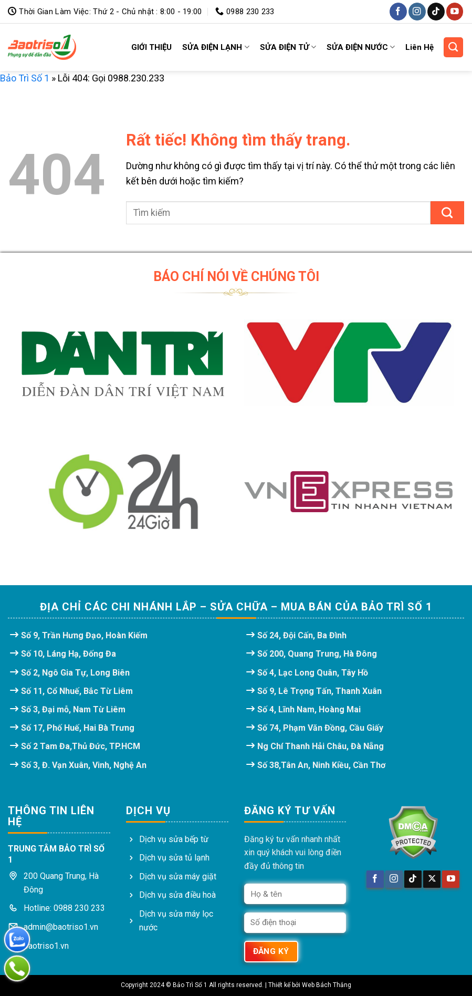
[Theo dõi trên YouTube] (455, 11)
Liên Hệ (419, 47)
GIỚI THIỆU (151, 47)
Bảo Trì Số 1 (24, 78)
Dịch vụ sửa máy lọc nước (176, 920)
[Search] (454, 47)
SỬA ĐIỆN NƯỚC (361, 47)
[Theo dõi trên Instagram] (417, 11)
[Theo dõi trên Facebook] (398, 11)
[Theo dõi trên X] (431, 879)
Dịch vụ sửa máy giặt (177, 876)
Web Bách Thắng (326, 985)
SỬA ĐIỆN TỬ (288, 47)
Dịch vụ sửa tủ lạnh (174, 858)
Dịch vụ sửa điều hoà (177, 895)
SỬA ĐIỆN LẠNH (215, 47)
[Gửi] (447, 212)
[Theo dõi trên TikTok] (436, 11)
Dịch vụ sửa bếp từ (173, 839)
